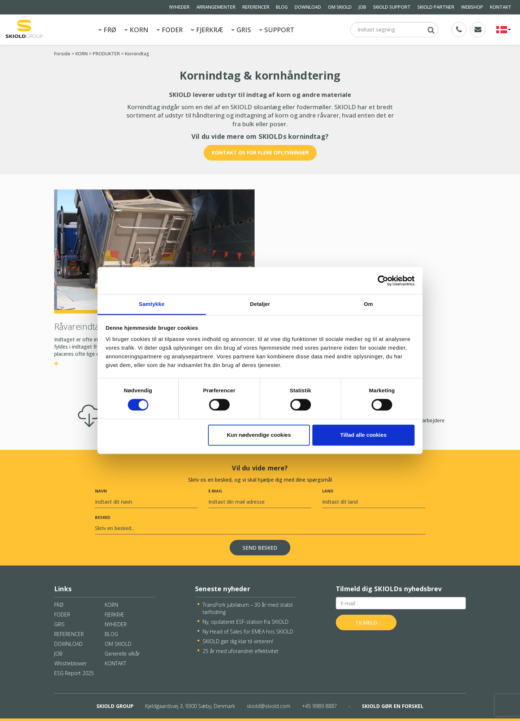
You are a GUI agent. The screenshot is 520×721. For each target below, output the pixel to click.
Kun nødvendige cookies (259, 435)
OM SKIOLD (340, 7)
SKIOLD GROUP (115, 706)
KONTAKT (500, 7)
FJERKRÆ (207, 29)
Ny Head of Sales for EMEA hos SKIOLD (248, 631)
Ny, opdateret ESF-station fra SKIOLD (246, 621)
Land (327, 491)
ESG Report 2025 (74, 673)
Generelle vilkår (122, 653)
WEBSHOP (472, 7)
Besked (102, 517)
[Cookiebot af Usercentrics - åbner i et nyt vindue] (383, 280)
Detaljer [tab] (260, 304)
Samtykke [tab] (152, 304)
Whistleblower (70, 663)
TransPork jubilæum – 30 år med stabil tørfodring (247, 608)
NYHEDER (179, 7)
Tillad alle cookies (363, 435)
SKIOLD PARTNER (435, 7)
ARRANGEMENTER (215, 7)
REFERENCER (255, 7)
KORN (136, 29)
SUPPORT (276, 29)
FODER (170, 29)
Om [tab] (368, 304)
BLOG (282, 7)
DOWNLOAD (308, 7)
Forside (62, 54)
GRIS (241, 29)
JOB (362, 7)
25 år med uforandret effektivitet (240, 651)
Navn (101, 491)
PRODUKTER (106, 54)
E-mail (215, 491)
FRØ (107, 29)
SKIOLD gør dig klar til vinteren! (238, 641)
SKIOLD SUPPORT (392, 7)
